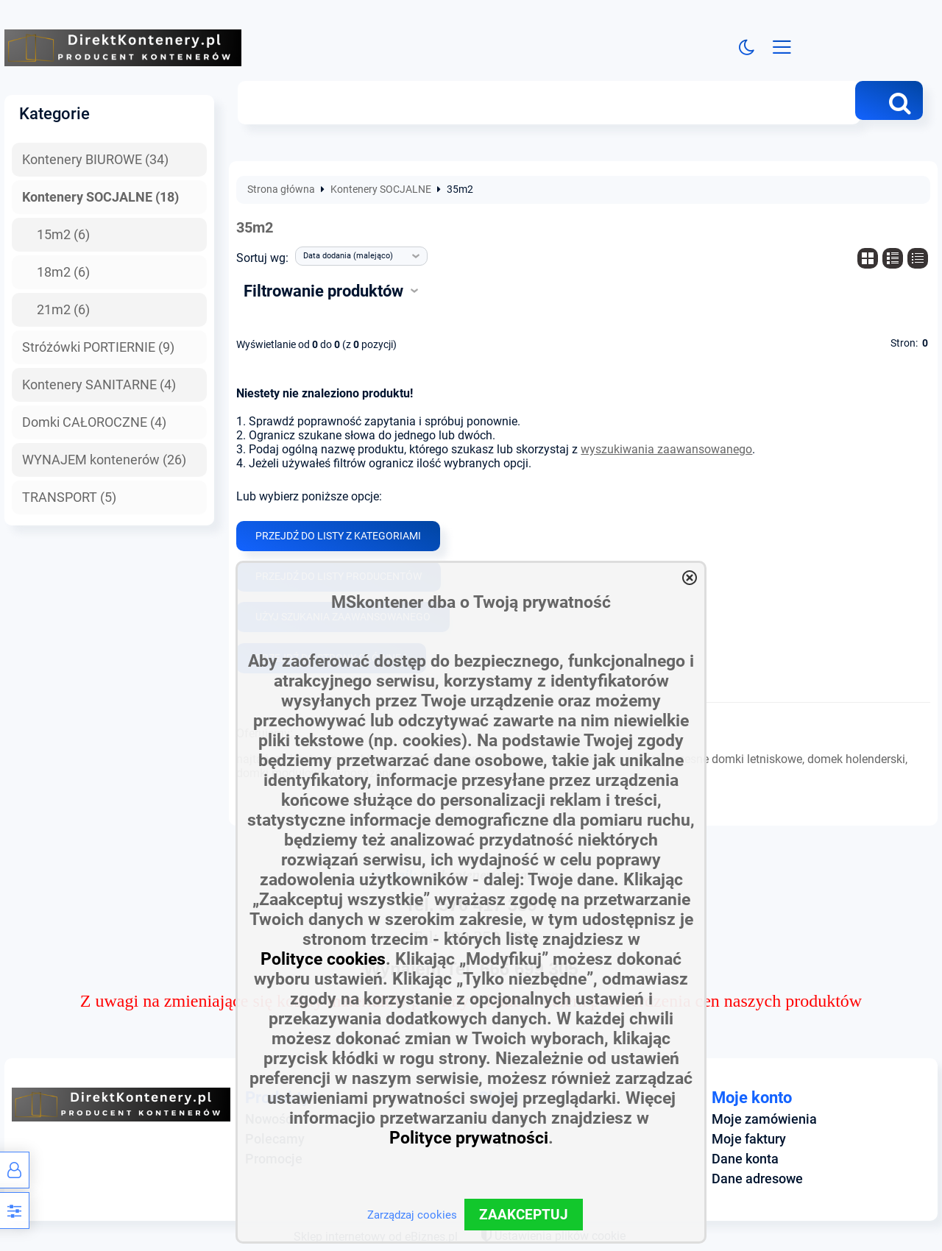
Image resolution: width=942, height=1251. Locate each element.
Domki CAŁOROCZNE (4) (94, 422)
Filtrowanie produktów (323, 291)
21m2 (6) (63, 309)
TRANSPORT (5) (69, 497)
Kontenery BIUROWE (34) (95, 160)
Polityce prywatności (468, 1138)
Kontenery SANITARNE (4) (99, 385)
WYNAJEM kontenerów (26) (104, 460)
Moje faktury (749, 1139)
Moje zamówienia (764, 1119)
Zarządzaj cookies (412, 1215)
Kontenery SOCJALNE (380, 190)
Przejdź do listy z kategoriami (338, 536)
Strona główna (281, 190)
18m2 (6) (63, 272)
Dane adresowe (757, 1179)
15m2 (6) (63, 234)
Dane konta (745, 1159)
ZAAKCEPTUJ (523, 1214)
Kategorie (54, 114)
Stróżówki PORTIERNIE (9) (98, 347)
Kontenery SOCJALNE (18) (100, 197)
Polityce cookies (323, 959)
